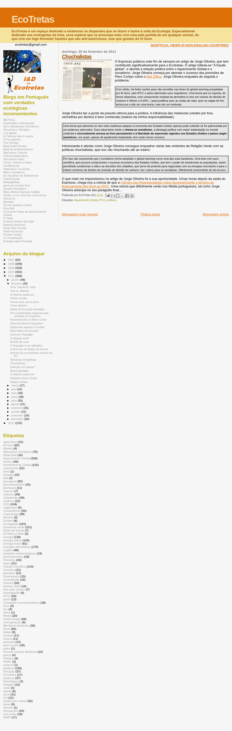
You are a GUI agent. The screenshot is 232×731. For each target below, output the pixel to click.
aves (6, 471)
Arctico (7, 461)
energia (8, 537)
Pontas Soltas (12, 234)
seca (6, 694)
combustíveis (11, 510)
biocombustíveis (13, 484)
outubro (16, 411)
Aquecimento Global (86, 200)
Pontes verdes (18, 298)
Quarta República (14, 188)
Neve (6, 628)
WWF (7, 717)
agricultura (10, 441)
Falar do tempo (13, 231)
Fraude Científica (14, 566)
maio (14, 393)
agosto (15, 404)
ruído (6, 687)
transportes (10, 710)
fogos (7, 563)
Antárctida (10, 455)
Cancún (8, 491)
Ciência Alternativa (15, 155)
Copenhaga (11, 514)
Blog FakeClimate (15, 146)
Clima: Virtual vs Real (17, 162)
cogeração (10, 507)
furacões (9, 569)
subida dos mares (15, 700)
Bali (5, 478)
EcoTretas (33, 19)
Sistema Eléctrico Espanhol (26, 323)
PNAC (7, 661)
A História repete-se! (22, 374)
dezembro (17, 418)
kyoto (6, 599)
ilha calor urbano (14, 589)
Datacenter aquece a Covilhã (27, 327)
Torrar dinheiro (18, 305)
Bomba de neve (19, 341)
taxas (6, 704)
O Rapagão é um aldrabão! (26, 345)
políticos (112, 200)
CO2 (6, 504)
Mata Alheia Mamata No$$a (21, 191)
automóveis (10, 468)
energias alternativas (17, 546)
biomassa (9, 487)
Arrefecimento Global (17, 464)
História (8, 582)
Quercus (8, 678)
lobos (6, 612)
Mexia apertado (19, 370)
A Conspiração (12, 237)
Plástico (8, 658)
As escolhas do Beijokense (21, 175)
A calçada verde (19, 338)
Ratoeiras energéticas (23, 359)
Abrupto (8, 201)
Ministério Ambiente (16, 625)
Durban (8, 520)
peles (6, 648)
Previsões (9, 674)
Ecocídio (9, 208)
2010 (11, 271)
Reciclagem (11, 681)
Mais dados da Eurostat (24, 330)
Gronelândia (11, 579)
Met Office (154, 76)
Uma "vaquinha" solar (23, 287)
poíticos (8, 664)
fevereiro (17, 283)
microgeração (12, 622)
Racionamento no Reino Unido (28, 319)
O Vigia (8, 218)
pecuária (9, 641)
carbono (8, 494)
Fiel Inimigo (10, 142)
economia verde (13, 527)
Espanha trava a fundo (23, 378)
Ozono (7, 638)
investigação (11, 592)
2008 (11, 263)
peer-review (11, 645)
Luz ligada (10, 132)
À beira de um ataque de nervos (29, 349)
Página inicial (150, 214)
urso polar (9, 714)
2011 (11, 275)
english (8, 550)
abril (14, 389)
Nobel (7, 632)
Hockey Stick (11, 586)
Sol (5, 697)
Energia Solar (12, 543)
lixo (5, 609)
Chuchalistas (76, 56)
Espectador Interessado (19, 123)
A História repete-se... (23, 294)
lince (6, 605)
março (15, 385)
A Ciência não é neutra (18, 136)
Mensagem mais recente (80, 214)
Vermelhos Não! (13, 159)
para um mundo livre (16, 185)
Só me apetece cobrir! (17, 205)
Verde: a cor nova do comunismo (24, 195)
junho (15, 396)
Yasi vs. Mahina (19, 290)
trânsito (8, 707)
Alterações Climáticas (17, 451)
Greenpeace (11, 576)
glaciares (9, 573)
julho (14, 400)
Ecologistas (10, 523)
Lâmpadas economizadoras (21, 602)
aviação (8, 474)
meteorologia (11, 619)
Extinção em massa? (22, 367)
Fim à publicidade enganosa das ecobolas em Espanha (29, 315)
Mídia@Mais (11, 182)
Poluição (9, 671)
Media (7, 615)
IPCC (102, 200)
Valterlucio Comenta (16, 169)
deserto (8, 517)
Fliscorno (9, 198)
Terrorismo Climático (16, 129)
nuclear (8, 635)
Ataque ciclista (18, 381)
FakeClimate (11, 178)
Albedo (8, 448)
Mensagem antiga (216, 214)
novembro (17, 415)
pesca (7, 655)
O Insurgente (11, 139)
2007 (11, 259)
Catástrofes (10, 497)
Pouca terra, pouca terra (24, 301)
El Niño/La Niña (13, 533)
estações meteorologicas (19, 553)
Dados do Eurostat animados (27, 309)
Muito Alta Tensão (14, 228)
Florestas (9, 559)
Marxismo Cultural (15, 152)
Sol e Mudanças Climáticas (21, 126)
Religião (8, 684)
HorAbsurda (11, 165)
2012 (11, 423)
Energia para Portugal (17, 241)
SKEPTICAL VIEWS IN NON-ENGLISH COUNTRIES (190, 45)
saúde (7, 691)
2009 (11, 267)
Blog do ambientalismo (18, 149)
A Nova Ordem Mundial (18, 221)
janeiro (15, 279)
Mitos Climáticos (14, 172)
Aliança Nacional (14, 224)
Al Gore (8, 445)
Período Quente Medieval (20, 651)
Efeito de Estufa (13, 530)
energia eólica (12, 540)
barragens (10, 481)
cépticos (8, 500)
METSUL (9, 119)
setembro (17, 407)
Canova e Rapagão (21, 334)
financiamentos (13, 556)
